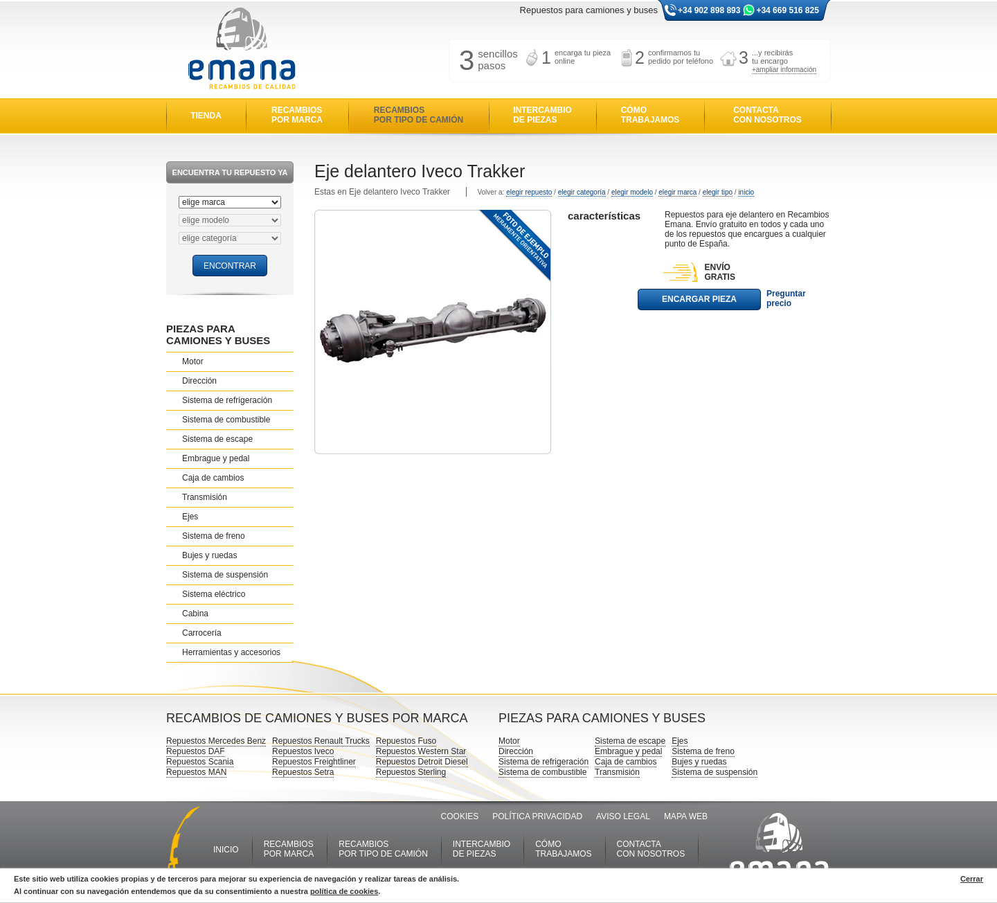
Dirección (199, 381)
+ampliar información (784, 69)
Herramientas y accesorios (231, 652)
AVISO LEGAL (623, 816)
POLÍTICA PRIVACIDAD (537, 816)
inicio (746, 192)
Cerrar (971, 879)
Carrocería (202, 633)
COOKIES (460, 816)
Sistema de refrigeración (227, 400)
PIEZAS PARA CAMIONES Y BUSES (218, 334)
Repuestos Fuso (406, 741)
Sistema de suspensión (225, 575)
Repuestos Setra (303, 772)
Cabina (195, 613)
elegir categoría (582, 192)
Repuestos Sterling (411, 772)
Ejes (190, 516)
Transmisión (204, 497)
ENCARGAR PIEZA (699, 299)
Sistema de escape (217, 439)
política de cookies (344, 891)
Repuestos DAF (195, 751)
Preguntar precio (786, 298)
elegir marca (677, 192)
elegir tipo (718, 192)
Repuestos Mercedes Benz (216, 741)
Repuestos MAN (196, 772)
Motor (193, 361)
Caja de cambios (213, 478)
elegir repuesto (529, 192)
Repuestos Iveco (303, 751)
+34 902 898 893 (709, 10)
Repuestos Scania (199, 762)
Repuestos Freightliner (314, 762)
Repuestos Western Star (421, 751)
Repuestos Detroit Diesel (422, 762)
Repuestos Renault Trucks (321, 741)
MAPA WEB (686, 816)
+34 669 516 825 (787, 10)
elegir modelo (632, 192)
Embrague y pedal (215, 458)
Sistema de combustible (226, 419)
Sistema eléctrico (213, 594)
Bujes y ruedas (209, 555)
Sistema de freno (213, 536)
